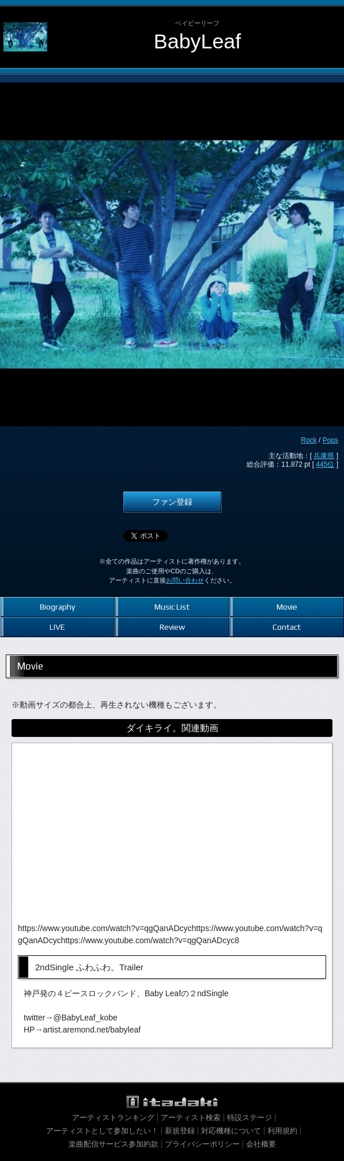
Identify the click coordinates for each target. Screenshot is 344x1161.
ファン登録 (172, 501)
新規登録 (180, 1130)
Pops (330, 440)
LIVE (57, 626)
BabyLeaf (197, 41)
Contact (287, 626)
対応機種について (231, 1130)
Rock (308, 440)
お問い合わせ (185, 580)
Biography (57, 606)
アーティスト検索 (191, 1117)
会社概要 (261, 1144)
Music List (172, 606)
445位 (325, 464)
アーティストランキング (113, 1117)
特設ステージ (249, 1117)
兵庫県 (323, 456)
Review (172, 626)
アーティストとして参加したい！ (102, 1130)
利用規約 (282, 1130)
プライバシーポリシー (202, 1144)
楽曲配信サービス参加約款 (113, 1144)
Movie (287, 606)
